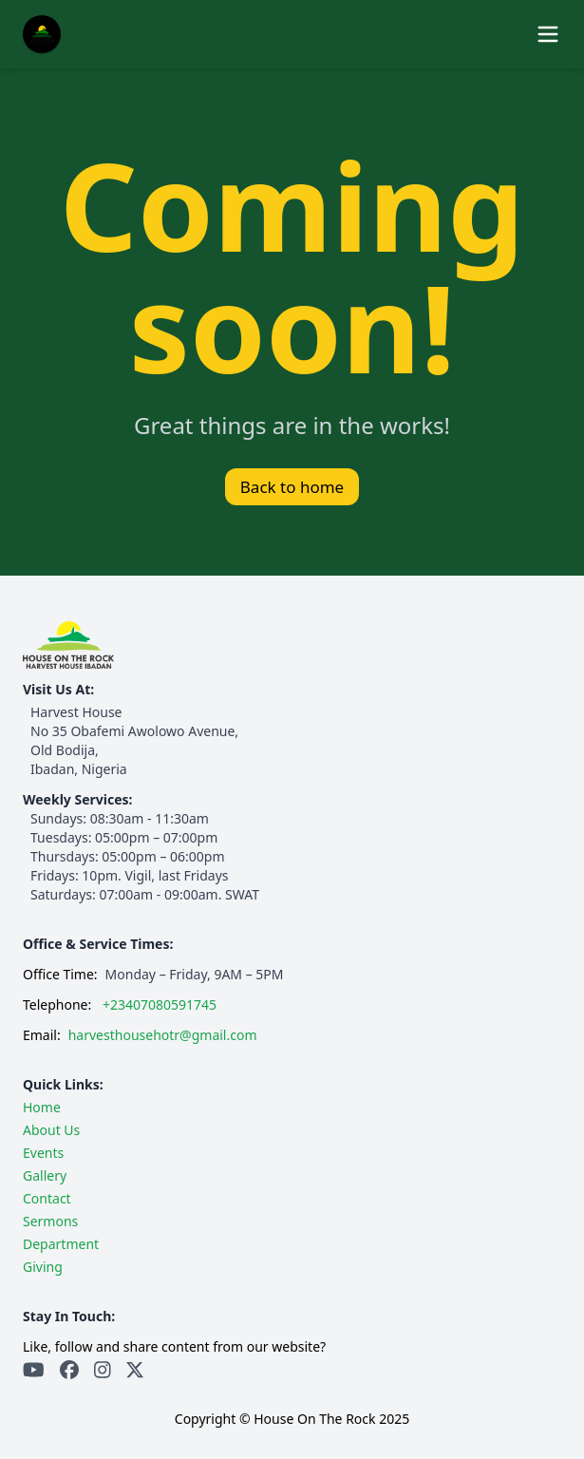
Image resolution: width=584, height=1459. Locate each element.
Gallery (44, 1175)
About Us (51, 1130)
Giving (43, 1267)
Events (43, 1153)
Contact (47, 1198)
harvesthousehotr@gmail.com (162, 1035)
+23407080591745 (160, 1004)
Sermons (50, 1221)
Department (61, 1244)
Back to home (292, 487)
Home (42, 1107)
